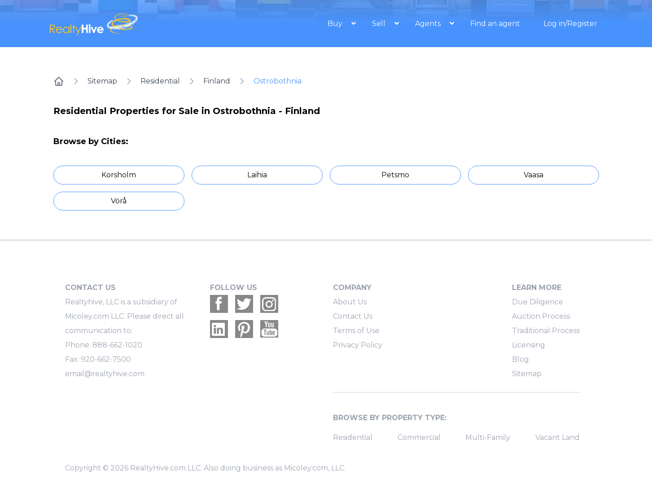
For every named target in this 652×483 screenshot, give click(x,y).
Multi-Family (487, 437)
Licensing (528, 345)
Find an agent (495, 23)
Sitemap (102, 81)
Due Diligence (537, 302)
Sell (379, 23)
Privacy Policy (357, 345)
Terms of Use (356, 330)
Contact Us (352, 316)
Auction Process (541, 316)
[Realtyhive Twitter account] (244, 304)
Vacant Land (557, 437)
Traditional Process (546, 330)
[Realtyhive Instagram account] (269, 304)
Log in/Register (570, 23)
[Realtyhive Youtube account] (269, 329)
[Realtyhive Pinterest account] (244, 329)
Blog (520, 359)
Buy (336, 23)
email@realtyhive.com (104, 373)
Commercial (419, 437)
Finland (216, 81)
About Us (350, 302)
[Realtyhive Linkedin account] (219, 329)
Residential (160, 81)
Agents (428, 23)
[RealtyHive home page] (131, 23)
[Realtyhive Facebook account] (219, 304)
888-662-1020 (117, 345)
